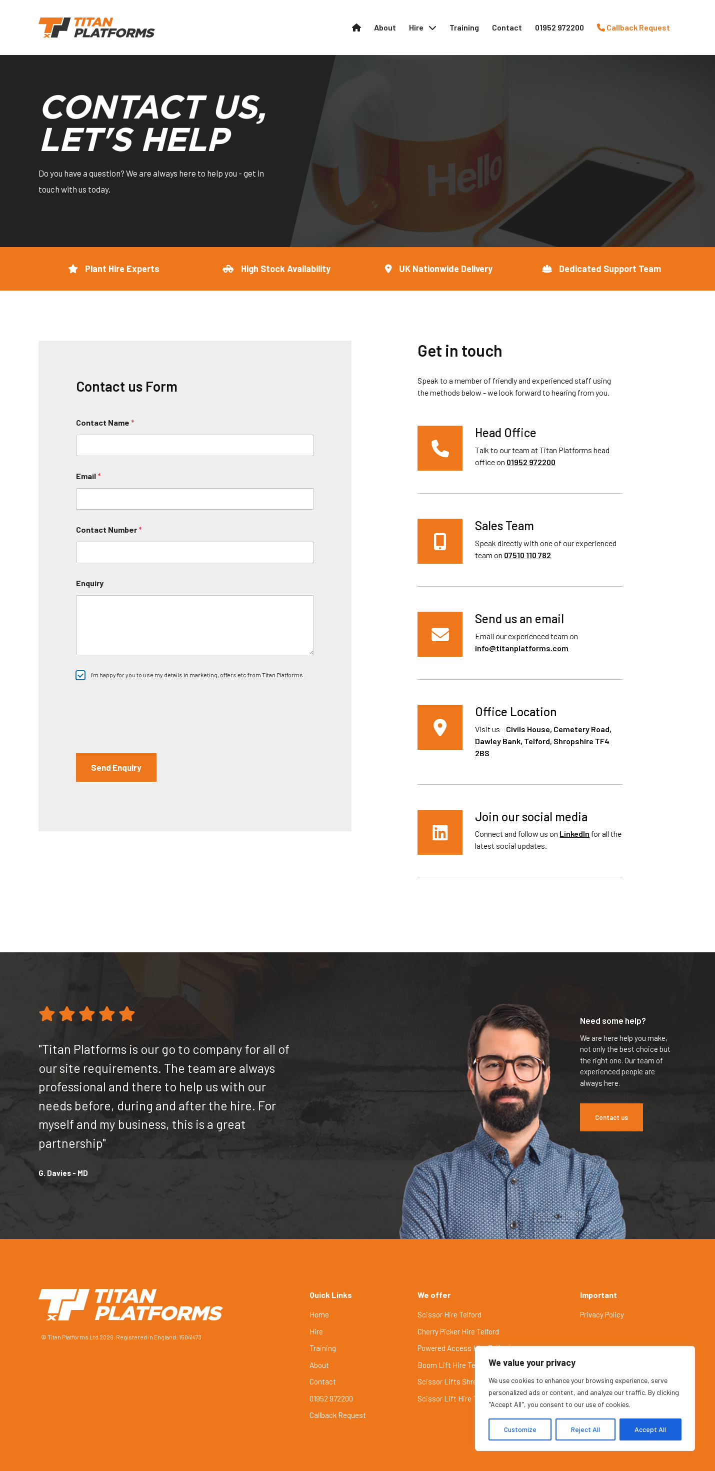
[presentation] (152, 711)
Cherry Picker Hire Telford (458, 1331)
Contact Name (105, 422)
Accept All (650, 1429)
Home (319, 1314)
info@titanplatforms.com (521, 648)
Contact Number (109, 529)
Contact (507, 27)
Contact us (611, 1117)
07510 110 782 (527, 555)
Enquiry (90, 583)
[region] (585, 1398)
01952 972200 (559, 27)
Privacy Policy (602, 1314)
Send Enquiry (116, 767)
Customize (520, 1429)
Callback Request (633, 27)
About (385, 27)
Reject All (585, 1429)
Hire (416, 27)
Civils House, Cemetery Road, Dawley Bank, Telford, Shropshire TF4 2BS (543, 741)
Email (88, 476)
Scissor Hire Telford (450, 1314)
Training (464, 27)
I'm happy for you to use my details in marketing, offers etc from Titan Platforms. (197, 674)
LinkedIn (575, 833)
